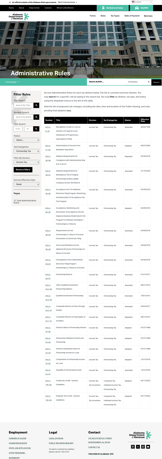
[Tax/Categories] (26, 150)
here (69, 109)
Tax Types (115, 16)
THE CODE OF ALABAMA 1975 (100, 453)
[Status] (26, 139)
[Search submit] (156, 81)
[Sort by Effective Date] (26, 183)
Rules (103, 16)
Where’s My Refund (65, 8)
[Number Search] (24, 116)
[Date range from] (18, 127)
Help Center (34, 8)
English (136, 2)
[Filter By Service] (26, 161)
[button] (67, 2)
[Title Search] (24, 104)
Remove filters (23, 169)
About (21, 8)
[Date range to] (28, 127)
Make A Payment (132, 16)
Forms (93, 16)
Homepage (11, 81)
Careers (48, 8)
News (11, 8)
